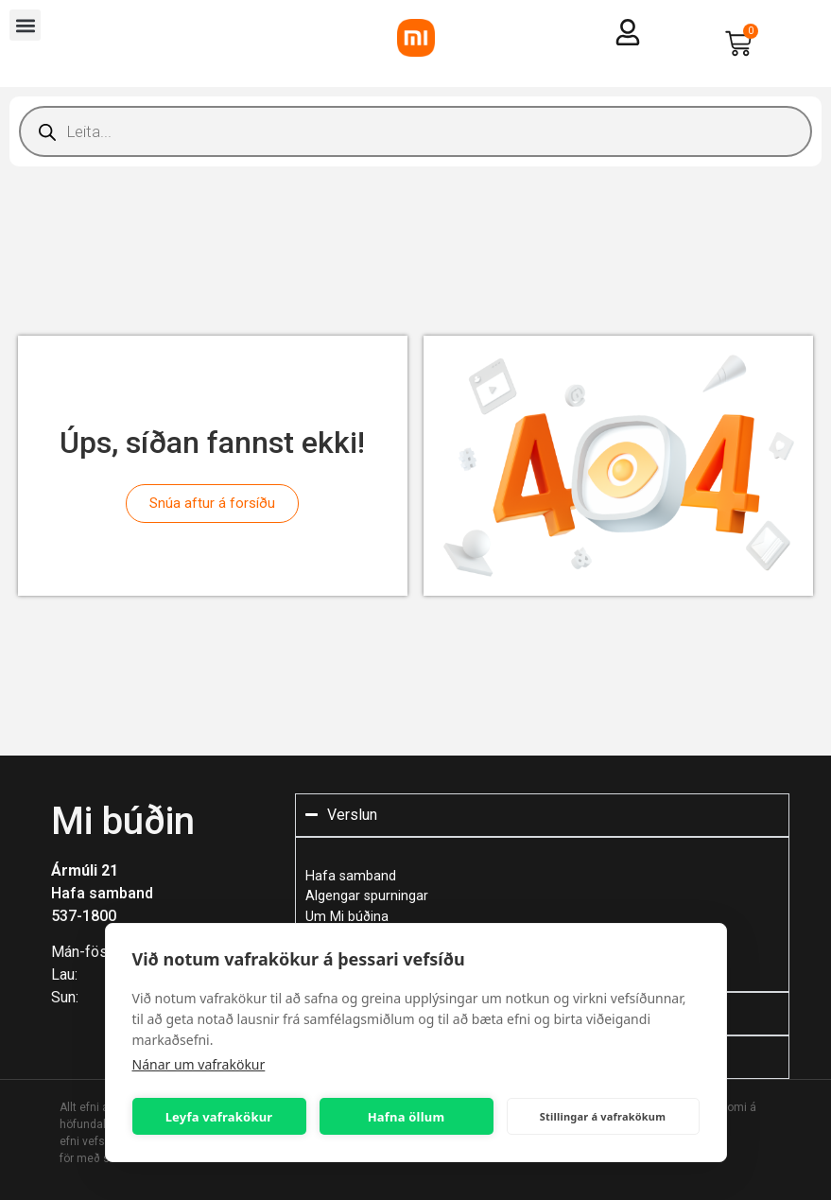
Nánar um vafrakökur (199, 1064)
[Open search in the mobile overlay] (415, 131)
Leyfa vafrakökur (219, 1116)
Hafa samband (102, 893)
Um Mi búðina (347, 917)
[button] (25, 25)
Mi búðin (123, 821)
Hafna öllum (406, 1116)
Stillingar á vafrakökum (603, 1116)
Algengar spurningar (366, 896)
